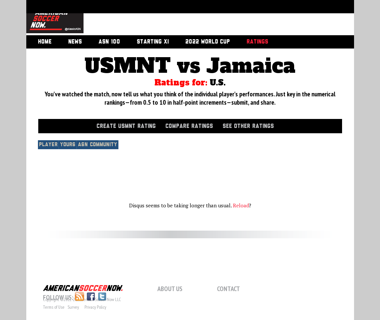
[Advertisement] (211, 18)
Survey (73, 307)
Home (45, 42)
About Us (169, 288)
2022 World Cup (207, 42)
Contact (228, 288)
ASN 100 (109, 42)
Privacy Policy (95, 307)
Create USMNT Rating (126, 126)
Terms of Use (54, 307)
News (75, 42)
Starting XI (153, 42)
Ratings (257, 42)
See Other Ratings (248, 126)
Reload (241, 205)
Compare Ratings (189, 126)
